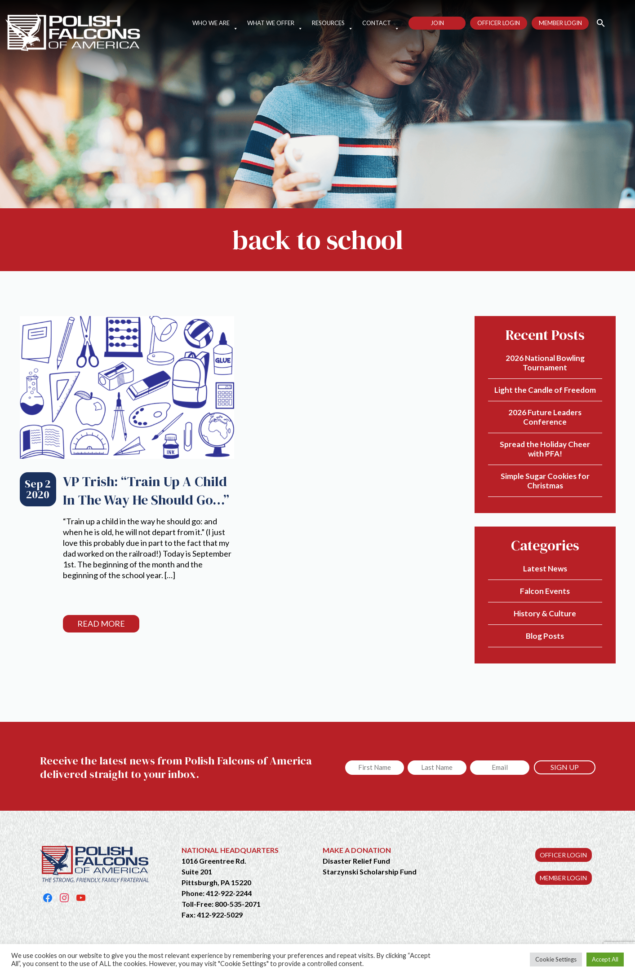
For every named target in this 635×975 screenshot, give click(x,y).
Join (437, 22)
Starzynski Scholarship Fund (370, 871)
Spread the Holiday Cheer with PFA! (545, 448)
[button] (597, 22)
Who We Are (215, 22)
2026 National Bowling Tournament (545, 362)
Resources (332, 22)
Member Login (560, 22)
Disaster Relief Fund (356, 860)
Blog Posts (545, 636)
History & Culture (545, 613)
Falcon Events (545, 591)
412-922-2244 (229, 893)
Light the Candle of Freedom (545, 390)
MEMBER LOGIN (563, 878)
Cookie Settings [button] (556, 959)
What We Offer (275, 22)
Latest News (545, 568)
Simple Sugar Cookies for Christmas (545, 480)
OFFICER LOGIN (563, 855)
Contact (381, 22)
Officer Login (498, 22)
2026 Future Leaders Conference (545, 417)
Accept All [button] (605, 959)
